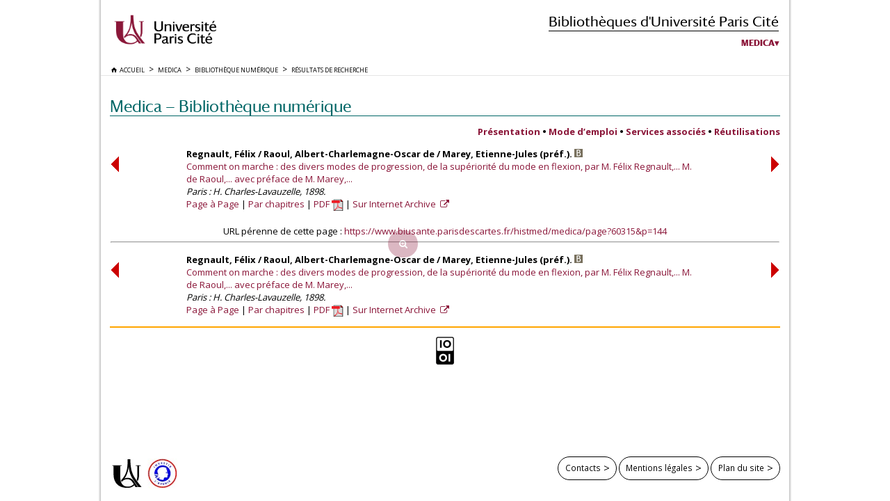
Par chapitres (276, 204)
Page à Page (212, 204)
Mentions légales (659, 467)
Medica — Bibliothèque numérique (230, 106)
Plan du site (741, 467)
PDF (328, 204)
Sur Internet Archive (395, 204)
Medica (758, 43)
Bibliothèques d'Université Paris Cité (664, 21)
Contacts (583, 467)
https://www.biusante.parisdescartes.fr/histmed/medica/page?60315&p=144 (505, 231)
